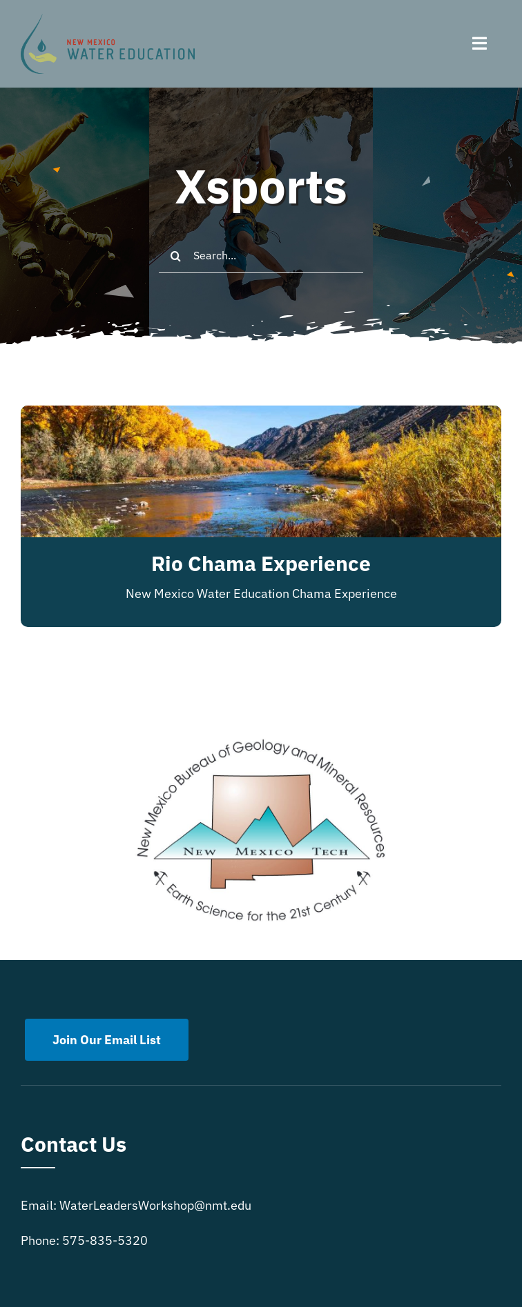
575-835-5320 (105, 1240)
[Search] (176, 256)
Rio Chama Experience (261, 563)
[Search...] (261, 256)
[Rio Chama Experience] (261, 416)
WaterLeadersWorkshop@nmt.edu (155, 1205)
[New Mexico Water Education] (108, 20)
